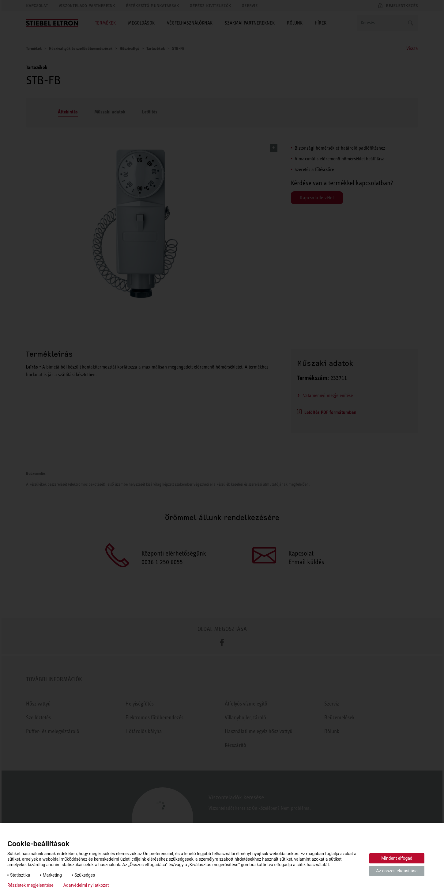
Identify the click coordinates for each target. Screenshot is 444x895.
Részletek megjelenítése (30, 885)
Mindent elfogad (396, 858)
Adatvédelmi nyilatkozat (86, 885)
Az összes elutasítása (397, 870)
